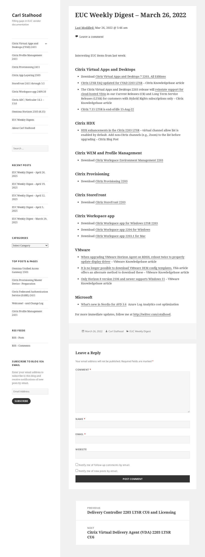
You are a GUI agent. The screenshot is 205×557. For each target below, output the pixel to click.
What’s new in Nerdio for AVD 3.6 (104, 304)
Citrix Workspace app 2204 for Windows (122, 229)
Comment (83, 369)
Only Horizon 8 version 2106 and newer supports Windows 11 (123, 279)
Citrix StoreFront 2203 (110, 202)
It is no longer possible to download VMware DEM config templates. (126, 268)
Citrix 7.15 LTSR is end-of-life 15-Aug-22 (107, 109)
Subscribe (21, 401)
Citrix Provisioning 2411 (26, 67)
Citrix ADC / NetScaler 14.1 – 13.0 (28, 101)
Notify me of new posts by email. (98, 471)
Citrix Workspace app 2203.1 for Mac (120, 236)
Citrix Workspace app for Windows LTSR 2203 (126, 223)
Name (80, 419)
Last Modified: (84, 28)
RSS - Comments (21, 345)
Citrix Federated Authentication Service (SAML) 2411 (30, 293)
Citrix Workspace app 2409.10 (29, 91)
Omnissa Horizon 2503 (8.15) (28, 111)
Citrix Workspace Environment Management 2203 (129, 160)
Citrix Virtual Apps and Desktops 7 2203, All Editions (130, 76)
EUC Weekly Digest (140, 331)
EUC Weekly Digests (23, 120)
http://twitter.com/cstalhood (152, 314)
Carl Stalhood (27, 15)
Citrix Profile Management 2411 (27, 57)
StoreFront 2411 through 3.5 (28, 83)
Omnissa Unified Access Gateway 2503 (25, 270)
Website (81, 449)
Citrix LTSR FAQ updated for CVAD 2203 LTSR (111, 83)
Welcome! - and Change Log (27, 303)
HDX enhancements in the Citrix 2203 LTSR (110, 130)
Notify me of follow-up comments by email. (104, 465)
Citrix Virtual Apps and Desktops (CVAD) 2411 (25, 45)
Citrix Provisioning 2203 (111, 181)
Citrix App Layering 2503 (26, 75)
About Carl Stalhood (23, 128)
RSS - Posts (18, 337)
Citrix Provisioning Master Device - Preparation (27, 281)
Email (80, 434)
